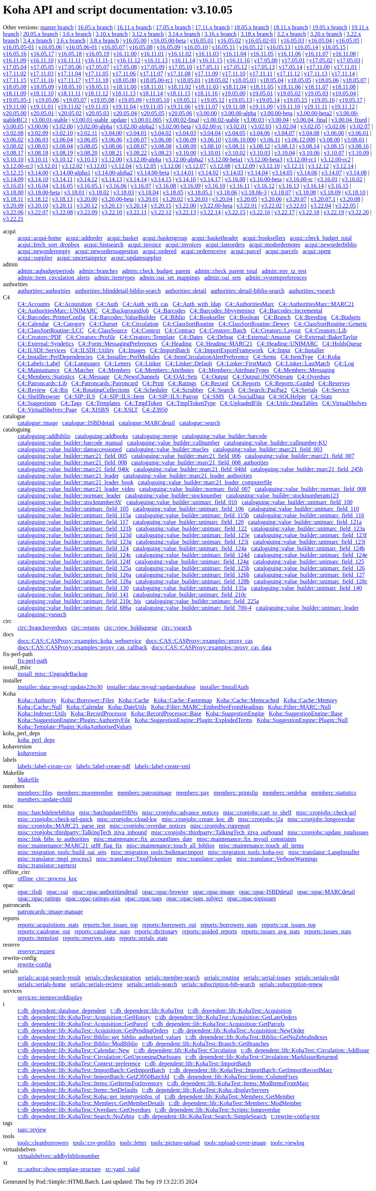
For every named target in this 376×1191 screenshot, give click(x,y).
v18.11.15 (178, 93)
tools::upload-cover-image (235, 1143)
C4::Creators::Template (147, 337)
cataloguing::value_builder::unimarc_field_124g (192, 561)
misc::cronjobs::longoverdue (321, 819)
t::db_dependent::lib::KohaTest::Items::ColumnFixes (236, 1077)
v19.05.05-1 (17, 100)
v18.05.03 (244, 80)
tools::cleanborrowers (43, 1143)
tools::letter (133, 1143)
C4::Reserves (334, 383)
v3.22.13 (186, 212)
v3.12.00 (111, 159)
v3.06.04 (62, 139)
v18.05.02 (216, 80)
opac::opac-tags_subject (194, 898)
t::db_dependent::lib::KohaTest (147, 1011)
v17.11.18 (96, 80)
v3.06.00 (333, 133)
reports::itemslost (38, 938)
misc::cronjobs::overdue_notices (147, 826)
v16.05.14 (306, 47)
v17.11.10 (233, 73)
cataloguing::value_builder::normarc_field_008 (310, 489)
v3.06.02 (13, 139)
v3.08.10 (210, 146)
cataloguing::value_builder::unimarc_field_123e (192, 535)
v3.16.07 (141, 186)
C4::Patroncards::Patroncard (104, 383)
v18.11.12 (96, 93)
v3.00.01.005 (146, 120)
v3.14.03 (233, 173)
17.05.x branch (173, 27)
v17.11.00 (318, 67)
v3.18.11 (13, 199)
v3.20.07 (296, 199)
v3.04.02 (161, 133)
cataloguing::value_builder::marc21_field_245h (306, 469)
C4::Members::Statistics (46, 377)
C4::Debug (220, 337)
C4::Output (215, 377)
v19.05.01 (261, 93)
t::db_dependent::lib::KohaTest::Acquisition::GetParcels (218, 1024)
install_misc (17, 667)
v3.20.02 (173, 199)
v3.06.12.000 (300, 139)
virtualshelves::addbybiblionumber (59, 1156)
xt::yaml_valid (122, 1169)
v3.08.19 (62, 153)
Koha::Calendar (85, 707)
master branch (56, 27)
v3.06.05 (87, 139)
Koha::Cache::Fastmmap (182, 700)
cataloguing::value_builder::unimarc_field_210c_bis (79, 601)
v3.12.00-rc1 (301, 159)
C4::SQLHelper (287, 396)
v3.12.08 (220, 166)
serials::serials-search (152, 984)
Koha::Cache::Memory (310, 700)
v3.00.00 (206, 113)
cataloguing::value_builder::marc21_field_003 (267, 449)
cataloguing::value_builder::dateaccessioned (70, 449)
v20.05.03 (97, 113)
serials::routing (221, 978)
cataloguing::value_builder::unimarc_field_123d (74, 535)
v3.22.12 (161, 212)
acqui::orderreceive (203, 251)
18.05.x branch (251, 27)
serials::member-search (172, 978)
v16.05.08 (140, 47)
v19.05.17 (350, 100)
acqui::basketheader (215, 238)
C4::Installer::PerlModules (128, 357)
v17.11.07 (151, 73)
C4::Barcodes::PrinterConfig (51, 317)
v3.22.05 (345, 206)
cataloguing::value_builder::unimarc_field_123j (309, 542)
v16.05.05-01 (18, 47)
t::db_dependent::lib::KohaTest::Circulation (185, 1050)
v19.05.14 (268, 100)
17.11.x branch (212, 27)
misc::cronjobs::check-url (326, 812)
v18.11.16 (206, 93)
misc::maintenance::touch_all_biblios (170, 845)
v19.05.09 (130, 100)
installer (12, 680)
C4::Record (214, 383)
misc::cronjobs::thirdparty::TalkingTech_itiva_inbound (82, 832)
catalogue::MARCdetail (147, 423)
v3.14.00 (38, 173)
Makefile (13, 773)
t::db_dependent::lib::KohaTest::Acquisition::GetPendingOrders (93, 1030)
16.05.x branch (95, 27)
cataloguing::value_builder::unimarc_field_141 (73, 594)
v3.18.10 (355, 192)
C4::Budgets (346, 317)
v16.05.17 (42, 54)
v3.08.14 (309, 146)
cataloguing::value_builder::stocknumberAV (70, 502)
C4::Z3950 (154, 410)
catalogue (14, 416)
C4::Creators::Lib (326, 330)
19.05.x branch (329, 27)
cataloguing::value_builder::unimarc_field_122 (191, 528)
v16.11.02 (179, 54)
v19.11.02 (69, 106)
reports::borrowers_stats (228, 925)
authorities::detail (185, 291)
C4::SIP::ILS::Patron (173, 396)
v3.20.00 (87, 199)
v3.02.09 (38, 133)
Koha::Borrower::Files (87, 700)
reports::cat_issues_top (289, 925)
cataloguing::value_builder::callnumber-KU (275, 443)
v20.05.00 (14, 113)
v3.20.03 (197, 199)
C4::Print (153, 383)
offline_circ (16, 872)
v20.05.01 (42, 113)
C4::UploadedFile (241, 403)
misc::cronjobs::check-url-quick (55, 819)
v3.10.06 (309, 153)
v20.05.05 (152, 113)
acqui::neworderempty (44, 251)
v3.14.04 (257, 173)
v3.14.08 (356, 173)
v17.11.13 (315, 73)
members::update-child (45, 799)
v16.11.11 (69, 60)
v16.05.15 (334, 47)
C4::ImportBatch (169, 350)
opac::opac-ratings (39, 898)
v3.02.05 (310, 126)
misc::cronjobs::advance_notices (180, 812)
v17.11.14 (343, 73)
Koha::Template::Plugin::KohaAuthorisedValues (75, 727)
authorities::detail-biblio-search (248, 291)
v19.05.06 (47, 100)
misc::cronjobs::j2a (260, 819)
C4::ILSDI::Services (42, 350)
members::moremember (85, 793)
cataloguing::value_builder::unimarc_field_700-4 (193, 608)
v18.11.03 (206, 87)
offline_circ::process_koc (47, 878)
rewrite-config (20, 958)
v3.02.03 (261, 126)
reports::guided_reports (209, 931)
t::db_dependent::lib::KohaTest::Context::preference (79, 1063)
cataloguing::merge (155, 436)
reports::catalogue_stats (102, 931)
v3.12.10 (269, 166)
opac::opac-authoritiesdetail (105, 892)
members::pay (192, 793)
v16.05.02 (229, 40)
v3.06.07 (136, 139)
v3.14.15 (161, 179)
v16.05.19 (97, 54)
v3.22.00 (186, 206)
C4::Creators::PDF (40, 337)
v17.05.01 (293, 60)
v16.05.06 (50, 47)
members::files (35, 793)
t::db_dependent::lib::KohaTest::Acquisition (240, 1011)
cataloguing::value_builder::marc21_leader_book (75, 482)
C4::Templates (103, 403)
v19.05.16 (323, 100)
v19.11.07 (206, 106)
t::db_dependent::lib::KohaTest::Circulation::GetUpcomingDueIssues (99, 1057)
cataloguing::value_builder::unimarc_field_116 (308, 515)
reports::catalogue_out (44, 931)
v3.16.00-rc (299, 179)
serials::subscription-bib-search (218, 984)
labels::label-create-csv (45, 766)
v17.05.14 (290, 67)
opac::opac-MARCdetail (326, 892)
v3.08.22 (136, 153)
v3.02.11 (87, 133)
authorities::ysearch (312, 291)
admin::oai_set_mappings (169, 277)
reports (11, 918)
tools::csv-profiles (94, 1143)
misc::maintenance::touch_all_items (261, 845)
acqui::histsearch (104, 244)
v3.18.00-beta (44, 192)
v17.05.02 (321, 60)
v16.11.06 (289, 54)
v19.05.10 (157, 100)
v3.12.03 (96, 166)
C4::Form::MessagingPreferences (117, 343)
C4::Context (145, 330)
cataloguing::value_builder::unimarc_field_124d (192, 555)
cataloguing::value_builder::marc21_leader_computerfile (205, 482)
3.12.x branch (148, 34)
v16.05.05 (347, 40)
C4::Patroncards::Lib (42, 383)
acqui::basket (122, 238)
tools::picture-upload (175, 1143)
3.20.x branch (326, 34)
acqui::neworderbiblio (331, 244)
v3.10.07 (334, 153)
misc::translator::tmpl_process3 (55, 859)
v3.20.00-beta (117, 199)
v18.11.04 (234, 87)
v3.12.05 (146, 166)
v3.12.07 (195, 166)
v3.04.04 (210, 133)
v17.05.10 (180, 67)
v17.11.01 (345, 67)
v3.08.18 (38, 153)
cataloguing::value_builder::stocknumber (173, 495)
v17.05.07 (97, 67)
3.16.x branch (220, 34)
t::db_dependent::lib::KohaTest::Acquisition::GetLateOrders (226, 1017)
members (14, 786)
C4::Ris (59, 390)
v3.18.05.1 (199, 192)
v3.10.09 (358, 153)
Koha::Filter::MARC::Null (299, 707)
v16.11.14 (183, 60)
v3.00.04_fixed (349, 120)
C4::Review (32, 390)
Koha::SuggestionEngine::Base (305, 713)
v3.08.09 (186, 146)
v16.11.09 (14, 60)
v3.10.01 (210, 153)
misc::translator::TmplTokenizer (134, 859)
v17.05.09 (152, 67)
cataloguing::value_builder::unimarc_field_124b (308, 548)
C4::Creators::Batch (222, 330)
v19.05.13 (240, 100)
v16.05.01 (201, 40)
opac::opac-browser (165, 892)
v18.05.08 (14, 87)
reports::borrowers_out (169, 925)
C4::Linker (148, 363)
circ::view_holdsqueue (130, 627)
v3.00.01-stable (50, 120)
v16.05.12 (251, 47)
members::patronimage (145, 793)
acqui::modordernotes (274, 244)
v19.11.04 (123, 106)
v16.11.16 (238, 60)
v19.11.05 (151, 106)
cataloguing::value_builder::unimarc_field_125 (308, 561)
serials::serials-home (42, 984)
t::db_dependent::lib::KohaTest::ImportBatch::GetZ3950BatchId (93, 1077)
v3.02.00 (62, 126)
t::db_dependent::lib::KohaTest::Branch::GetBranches (205, 1044)
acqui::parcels (281, 251)
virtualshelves (19, 1149)
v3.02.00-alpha (94, 126)
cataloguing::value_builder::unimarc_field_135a (189, 588)
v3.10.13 (87, 159)
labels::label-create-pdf (103, 766)
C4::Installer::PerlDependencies (55, 357)
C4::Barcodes (169, 310)
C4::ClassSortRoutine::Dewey (254, 324)
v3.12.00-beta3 (264, 159)
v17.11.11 (260, 73)
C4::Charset (104, 324)
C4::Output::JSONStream (262, 377)
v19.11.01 (42, 106)
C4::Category (69, 324)
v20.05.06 (180, 113)
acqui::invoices (183, 244)
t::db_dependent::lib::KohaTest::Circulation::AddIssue (305, 1050)
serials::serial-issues (266, 978)
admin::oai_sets (222, 277)
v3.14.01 (183, 173)
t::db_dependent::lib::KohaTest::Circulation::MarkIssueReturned (261, 1057)
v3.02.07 (360, 126)
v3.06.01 (358, 133)
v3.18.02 (99, 192)
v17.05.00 (266, 60)
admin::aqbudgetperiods (46, 271)
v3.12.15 (13, 173)
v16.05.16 (14, 54)
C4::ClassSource (107, 330)
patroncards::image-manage (50, 911)
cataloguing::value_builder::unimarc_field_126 (309, 568)
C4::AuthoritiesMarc (249, 304)
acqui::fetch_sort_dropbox (49, 244)
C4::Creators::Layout (276, 330)
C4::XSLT (125, 410)
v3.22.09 (87, 212)
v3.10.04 (284, 153)
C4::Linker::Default (189, 363)
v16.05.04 (320, 40)
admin (10, 264)
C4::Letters (117, 363)
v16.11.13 (155, 60)
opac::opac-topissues (251, 898)
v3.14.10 (38, 179)
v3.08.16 (358, 146)
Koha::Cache (134, 700)
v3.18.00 (13, 192)
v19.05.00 (233, 93)
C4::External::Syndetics (46, 343)
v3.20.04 (222, 199)
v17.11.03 (42, 73)
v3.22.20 (358, 212)
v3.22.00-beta (216, 206)
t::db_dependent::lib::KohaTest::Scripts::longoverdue (217, 1110)
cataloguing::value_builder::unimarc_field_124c (74, 555)
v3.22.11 (136, 212)
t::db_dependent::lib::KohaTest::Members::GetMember (229, 1096)
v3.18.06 (227, 192)
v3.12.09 (245, 166)
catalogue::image (38, 423)
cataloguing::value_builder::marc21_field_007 (299, 456)
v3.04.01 (136, 133)
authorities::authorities (44, 291)
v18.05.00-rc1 (156, 80)
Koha (9, 694)
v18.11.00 (124, 87)
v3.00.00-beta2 (314, 113)
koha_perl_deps (21, 733)
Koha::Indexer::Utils (42, 713)
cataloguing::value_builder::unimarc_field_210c (189, 594)
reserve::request (36, 951)
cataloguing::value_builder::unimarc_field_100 (297, 502)
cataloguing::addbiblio (44, 436)
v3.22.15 (235, 212)
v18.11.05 (261, 87)
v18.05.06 (327, 80)
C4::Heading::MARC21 (224, 343)
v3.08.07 (136, 146)
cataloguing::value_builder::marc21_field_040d (190, 469)
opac (8, 885)
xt (5, 1162)
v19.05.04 (344, 93)
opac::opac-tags (143, 898)
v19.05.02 (289, 93)
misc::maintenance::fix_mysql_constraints (246, 839)
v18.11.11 (69, 93)
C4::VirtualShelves (344, 403)
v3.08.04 (62, 146)
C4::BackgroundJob (125, 310)
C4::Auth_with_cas (145, 304)
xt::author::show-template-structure (59, 1169)
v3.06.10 (210, 139)
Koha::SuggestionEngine (235, 713)
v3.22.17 (284, 212)
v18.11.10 (42, 93)
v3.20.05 (246, 199)
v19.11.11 (316, 106)
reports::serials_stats (143, 938)
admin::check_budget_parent (156, 271)
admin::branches (98, 271)
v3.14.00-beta (153, 173)
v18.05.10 (70, 87)
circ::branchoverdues (42, 627)
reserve (11, 944)
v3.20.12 (87, 206)
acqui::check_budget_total (321, 238)
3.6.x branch (71, 40)
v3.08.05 (87, 146)
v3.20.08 (350, 199)
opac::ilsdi (30, 892)
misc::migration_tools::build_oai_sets (62, 852)
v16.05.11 (223, 47)
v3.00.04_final (310, 120)
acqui (9, 231)
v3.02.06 (335, 126)
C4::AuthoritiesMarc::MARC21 (316, 304)
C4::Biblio (172, 317)
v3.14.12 (87, 179)
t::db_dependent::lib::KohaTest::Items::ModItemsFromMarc (238, 1083)
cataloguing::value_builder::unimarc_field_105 (73, 509)
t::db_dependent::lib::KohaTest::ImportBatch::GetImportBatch (91, 1070)
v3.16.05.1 (89, 186)
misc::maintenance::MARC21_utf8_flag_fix (70, 845)
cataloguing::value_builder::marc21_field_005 (72, 456)
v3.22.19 (333, 212)
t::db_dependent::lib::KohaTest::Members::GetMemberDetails (91, 1103)
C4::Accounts (34, 304)
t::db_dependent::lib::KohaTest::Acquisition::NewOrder (238, 1030)
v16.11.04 (234, 54)
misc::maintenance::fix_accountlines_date (143, 839)
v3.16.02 (352, 179)
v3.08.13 (284, 146)
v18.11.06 (289, 87)
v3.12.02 (72, 166)
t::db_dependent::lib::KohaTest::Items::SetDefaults (78, 1090)
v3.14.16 (186, 179)
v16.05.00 (135, 40)
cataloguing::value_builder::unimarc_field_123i (192, 542)
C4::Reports (246, 383)
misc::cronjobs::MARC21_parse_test (61, 826)
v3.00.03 (253, 120)
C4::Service (336, 390)
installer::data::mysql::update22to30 (60, 687)
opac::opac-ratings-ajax (92, 898)
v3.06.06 (112, 139)
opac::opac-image (214, 892)
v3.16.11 (239, 186)
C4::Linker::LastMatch (303, 363)
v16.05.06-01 (81, 47)
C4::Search (221, 390)
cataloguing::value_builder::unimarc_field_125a (74, 568)
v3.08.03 (38, 146)
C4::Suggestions (37, 403)
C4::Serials (304, 390)
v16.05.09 (168, 47)
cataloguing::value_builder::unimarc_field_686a (74, 608)
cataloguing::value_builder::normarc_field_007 (194, 489)
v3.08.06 (112, 146)
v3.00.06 (38, 126)
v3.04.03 (186, 133)
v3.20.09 (13, 206)
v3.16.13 (289, 186)
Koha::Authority (37, 700)
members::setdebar (285, 793)
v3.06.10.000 (240, 139)
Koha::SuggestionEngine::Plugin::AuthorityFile (74, 720)
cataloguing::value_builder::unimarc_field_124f (74, 561)
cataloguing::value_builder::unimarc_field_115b (192, 515)
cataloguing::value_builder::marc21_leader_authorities (187, 476)
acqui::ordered (159, 251)
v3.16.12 (264, 186)
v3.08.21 (112, 153)
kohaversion (17, 746)
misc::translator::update (204, 859)
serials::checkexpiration (113, 978)
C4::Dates (191, 337)
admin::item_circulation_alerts (54, 277)
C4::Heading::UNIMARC (287, 343)
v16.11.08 (344, 54)
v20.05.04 (125, 113)
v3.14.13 (111, 179)
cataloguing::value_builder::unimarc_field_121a (305, 522)
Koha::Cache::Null (40, 707)
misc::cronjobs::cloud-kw (127, 819)
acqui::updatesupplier (136, 258)
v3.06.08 (161, 139)
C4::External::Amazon (263, 337)
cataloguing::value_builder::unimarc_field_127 (309, 575)
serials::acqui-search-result (49, 978)
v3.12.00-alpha (143, 159)
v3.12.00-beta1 (225, 159)
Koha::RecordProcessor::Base (166, 713)
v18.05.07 (354, 80)
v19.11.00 (14, 106)
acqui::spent (317, 251)
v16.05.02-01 (260, 40)
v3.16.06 (116, 186)
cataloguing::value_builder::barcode (224, 436)
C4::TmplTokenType (191, 403)
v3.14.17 (210, 179)
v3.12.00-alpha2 (185, 159)
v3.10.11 (38, 159)
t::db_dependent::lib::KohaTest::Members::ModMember (235, 1103)
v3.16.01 (327, 179)
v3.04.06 (259, 133)
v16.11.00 (125, 54)
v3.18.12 (38, 199)
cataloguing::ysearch (42, 614)
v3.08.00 (329, 139)
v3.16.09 (190, 186)
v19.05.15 (295, 100)
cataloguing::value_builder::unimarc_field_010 (181, 502)
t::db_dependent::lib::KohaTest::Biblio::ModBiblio (78, 1044)
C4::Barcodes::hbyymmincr (222, 310)
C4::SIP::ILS (80, 396)
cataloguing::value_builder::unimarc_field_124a (189, 548)
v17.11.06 (123, 73)
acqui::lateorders (225, 244)
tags (7, 1123)
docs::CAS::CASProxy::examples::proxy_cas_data (211, 647)
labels (10, 760)
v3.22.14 (210, 212)
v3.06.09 (186, 139)
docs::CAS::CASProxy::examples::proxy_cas (199, 641)
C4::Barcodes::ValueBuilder (123, 317)
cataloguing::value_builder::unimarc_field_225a (202, 601)
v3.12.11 (294, 166)
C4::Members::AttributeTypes (233, 370)
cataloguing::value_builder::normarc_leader (69, 495)
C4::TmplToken (143, 403)
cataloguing (16, 429)
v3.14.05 (282, 173)
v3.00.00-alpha (238, 113)
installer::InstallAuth (224, 687)
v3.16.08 (165, 186)
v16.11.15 (210, 60)
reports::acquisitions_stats (48, 925)
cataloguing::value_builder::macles (167, 449)
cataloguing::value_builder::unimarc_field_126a (74, 575)
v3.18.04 (148, 192)
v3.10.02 (235, 153)
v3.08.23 (161, 153)
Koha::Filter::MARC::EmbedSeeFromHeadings (207, 707)
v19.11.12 (343, 106)
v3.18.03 (123, 192)
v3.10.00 (186, 153)
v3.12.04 (121, 166)
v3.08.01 (354, 139)
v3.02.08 (13, 133)
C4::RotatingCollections (101, 390)
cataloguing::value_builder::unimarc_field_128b (192, 581)
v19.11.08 (233, 106)
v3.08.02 (13, 146)
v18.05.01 (189, 80)
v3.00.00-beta (276, 113)
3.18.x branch (257, 34)
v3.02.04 (286, 126)
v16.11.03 (207, 54)
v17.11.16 (42, 80)
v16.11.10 (42, 60)
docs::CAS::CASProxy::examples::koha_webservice (79, 641)
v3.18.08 (306, 192)
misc (8, 806)
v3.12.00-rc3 (18, 166)
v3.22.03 (296, 206)
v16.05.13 (278, 47)
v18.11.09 (14, 93)
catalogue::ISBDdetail (88, 423)
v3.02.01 (236, 126)
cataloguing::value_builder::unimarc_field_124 (73, 548)
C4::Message (94, 377)
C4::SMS (213, 396)
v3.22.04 (321, 206)
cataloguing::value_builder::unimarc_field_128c (310, 581)
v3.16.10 (215, 186)
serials (10, 971)
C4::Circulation (140, 324)
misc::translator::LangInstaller (323, 852)
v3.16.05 (62, 186)
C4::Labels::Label (39, 363)
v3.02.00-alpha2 (135, 126)
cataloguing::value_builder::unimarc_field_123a (308, 528)
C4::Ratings (182, 383)
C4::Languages (82, 363)
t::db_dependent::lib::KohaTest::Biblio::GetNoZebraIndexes (256, 1037)
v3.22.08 (62, 212)
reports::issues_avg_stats (271, 931)
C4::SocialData (247, 396)
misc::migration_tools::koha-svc (246, 852)
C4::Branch (277, 317)
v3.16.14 (313, 186)
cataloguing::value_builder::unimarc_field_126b (192, 575)
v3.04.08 (309, 133)
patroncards (16, 905)
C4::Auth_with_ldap (197, 304)
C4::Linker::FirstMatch (244, 363)
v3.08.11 (235, 146)
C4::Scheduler (151, 390)
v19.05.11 (185, 100)
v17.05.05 (42, 67)
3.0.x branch (76, 34)
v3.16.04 (38, 186)
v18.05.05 (299, 80)
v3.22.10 (112, 212)
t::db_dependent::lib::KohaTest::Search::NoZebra (76, 1116)
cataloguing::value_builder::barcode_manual (70, 443)
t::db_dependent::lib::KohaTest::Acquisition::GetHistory (84, 1017)
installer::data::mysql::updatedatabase (151, 687)
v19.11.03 (96, 106)
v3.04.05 (235, 133)
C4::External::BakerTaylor (326, 337)
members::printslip (236, 793)
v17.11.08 (179, 73)
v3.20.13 (111, 206)
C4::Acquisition (73, 304)
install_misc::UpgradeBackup (52, 674)
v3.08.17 (13, 153)
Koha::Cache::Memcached (247, 700)
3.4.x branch (38, 40)
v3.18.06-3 (254, 192)
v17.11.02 (14, 73)
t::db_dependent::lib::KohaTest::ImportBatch (198, 1063)
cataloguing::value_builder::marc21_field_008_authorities (199, 462)
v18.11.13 (123, 93)
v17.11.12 (288, 73)
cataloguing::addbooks (101, 436)
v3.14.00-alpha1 (71, 173)
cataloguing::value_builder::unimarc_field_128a (74, 581)
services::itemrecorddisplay (50, 997)
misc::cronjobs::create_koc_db (198, 819)
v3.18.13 (62, 199)
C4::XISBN (95, 410)
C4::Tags (71, 403)
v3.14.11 (62, 179)
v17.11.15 (14, 80)
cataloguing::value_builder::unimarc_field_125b (192, 568)
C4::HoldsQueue (342, 343)
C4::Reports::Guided (289, 383)
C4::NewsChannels (136, 377)
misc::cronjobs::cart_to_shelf (257, 812)
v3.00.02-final (182, 120)
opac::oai (57, 892)
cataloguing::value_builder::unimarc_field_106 (188, 509)
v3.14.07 (331, 173)
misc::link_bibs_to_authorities (53, 839)
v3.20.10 (38, 206)
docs (8, 634)
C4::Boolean (244, 317)
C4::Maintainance (39, 370)
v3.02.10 (62, 133)
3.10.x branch (111, 34)
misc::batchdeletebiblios (46, 812)
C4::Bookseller (207, 317)
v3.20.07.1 (323, 199)
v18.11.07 (316, 87)
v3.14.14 (136, 179)
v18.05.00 (124, 80)
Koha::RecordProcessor (98, 713)
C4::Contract (179, 330)
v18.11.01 (152, 87)
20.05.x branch (40, 34)
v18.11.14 (151, 93)
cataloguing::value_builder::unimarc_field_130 (73, 588)
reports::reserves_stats (89, 938)
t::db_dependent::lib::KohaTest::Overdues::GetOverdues (84, 1110)
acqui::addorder (84, 238)
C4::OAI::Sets (181, 377)
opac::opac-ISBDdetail (266, 892)
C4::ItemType (297, 357)
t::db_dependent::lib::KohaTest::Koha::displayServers (205, 1090)
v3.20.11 (62, 206)
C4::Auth (107, 304)
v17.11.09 (206, 73)
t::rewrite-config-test (295, 1116)
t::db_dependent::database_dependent (62, 1011)
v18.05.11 (97, 87)
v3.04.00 (111, 133)
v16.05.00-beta (168, 40)
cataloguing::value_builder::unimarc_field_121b (74, 528)
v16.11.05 (262, 54)
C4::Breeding (311, 317)
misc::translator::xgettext (47, 865)
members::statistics (334, 793)
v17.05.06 (70, 67)
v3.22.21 (13, 219)
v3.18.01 (74, 192)
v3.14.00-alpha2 (114, 173)
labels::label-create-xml (162, 766)
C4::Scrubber (187, 390)
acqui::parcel (246, 251)
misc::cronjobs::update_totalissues (328, 832)
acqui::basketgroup (164, 238)
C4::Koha (329, 357)
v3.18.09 (330, 192)
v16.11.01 (152, 54)
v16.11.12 (128, 60)
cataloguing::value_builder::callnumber (173, 443)
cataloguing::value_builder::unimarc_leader (307, 608)
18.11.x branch (290, 27)
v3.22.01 (246, 206)
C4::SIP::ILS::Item (122, 396)
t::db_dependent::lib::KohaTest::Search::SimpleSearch (202, 1116)
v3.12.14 (343, 166)
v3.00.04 (278, 120)
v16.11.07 (316, 54)
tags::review (32, 1129)
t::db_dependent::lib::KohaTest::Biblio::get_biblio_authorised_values (99, 1037)
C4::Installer (309, 350)
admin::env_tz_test (284, 271)
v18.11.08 (343, 87)
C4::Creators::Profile (90, 337)
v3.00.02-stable (221, 120)
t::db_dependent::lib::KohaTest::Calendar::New (74, 1050)
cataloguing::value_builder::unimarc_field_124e (310, 555)
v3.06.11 (270, 139)
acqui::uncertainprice (81, 258)
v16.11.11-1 (99, 60)
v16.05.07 (113, 47)
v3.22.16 (259, 212)
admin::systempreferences (276, 277)
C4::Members (114, 370)
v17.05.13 (263, 67)
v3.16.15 (338, 186)
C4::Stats (321, 396)
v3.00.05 (13, 126)
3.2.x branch (291, 34)
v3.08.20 (87, 153)
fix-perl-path (18, 654)
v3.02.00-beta (175, 126)
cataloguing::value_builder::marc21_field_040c (74, 469)
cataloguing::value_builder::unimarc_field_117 (73, 522)
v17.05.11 (207, 67)
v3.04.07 (284, 133)
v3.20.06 (271, 199)
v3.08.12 (259, 146)
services (12, 991)
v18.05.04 (271, 80)
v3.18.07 (281, 192)
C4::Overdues (313, 377)
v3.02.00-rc (208, 126)
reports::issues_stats (327, 931)
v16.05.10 (196, 47)
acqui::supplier (35, 258)
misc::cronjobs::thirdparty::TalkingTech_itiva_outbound (217, 832)
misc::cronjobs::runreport (220, 826)
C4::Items (264, 357)
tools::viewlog (287, 1143)
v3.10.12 (62, 159)
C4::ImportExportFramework (228, 350)
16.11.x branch (134, 27)
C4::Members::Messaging (304, 370)
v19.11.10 (288, 106)
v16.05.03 (292, 40)
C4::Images (132, 350)
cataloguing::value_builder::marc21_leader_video (76, 489)
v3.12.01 (47, 166)
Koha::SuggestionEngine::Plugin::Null (302, 720)
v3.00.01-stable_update (99, 120)
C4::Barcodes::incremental (291, 310)
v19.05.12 (212, 100)
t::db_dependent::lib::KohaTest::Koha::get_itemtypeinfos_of (89, 1096)
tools (8, 1136)
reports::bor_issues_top (110, 925)
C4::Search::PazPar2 (262, 390)
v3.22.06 (13, 212)
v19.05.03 (316, 93)
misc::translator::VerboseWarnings (277, 859)
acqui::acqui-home (39, 238)
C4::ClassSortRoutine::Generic (330, 324)
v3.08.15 (333, 146)
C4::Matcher (79, 370)
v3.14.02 (208, 173)
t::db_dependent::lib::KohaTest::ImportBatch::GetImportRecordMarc (250, 1070)
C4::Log (344, 363)
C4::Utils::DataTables (292, 403)
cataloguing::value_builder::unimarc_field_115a (74, 515)
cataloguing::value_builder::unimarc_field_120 (188, 522)
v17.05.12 (235, 67)
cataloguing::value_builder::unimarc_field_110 (303, 509)
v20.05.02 (70, 113)
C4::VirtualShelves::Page (47, 410)
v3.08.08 (161, 146)
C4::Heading (177, 343)
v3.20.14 (136, 206)
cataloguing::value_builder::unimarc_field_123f (310, 535)
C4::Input (279, 350)
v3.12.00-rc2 (336, 159)
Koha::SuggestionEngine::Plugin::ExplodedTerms (194, 720)
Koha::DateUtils (127, 707)
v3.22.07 (38, 212)
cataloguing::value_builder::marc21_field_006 (186, 456)
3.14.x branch (184, 34)
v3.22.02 (271, 206)
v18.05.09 (42, 87)
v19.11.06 (179, 106)
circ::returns (85, 627)
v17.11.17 (69, 80)
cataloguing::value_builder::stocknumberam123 (282, 495)
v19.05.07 (75, 100)
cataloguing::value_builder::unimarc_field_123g (74, 542)
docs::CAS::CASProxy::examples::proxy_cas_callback (82, 647)
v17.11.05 (96, 73)
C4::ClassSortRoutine (188, 324)
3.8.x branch (104, 40)
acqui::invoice (144, 244)
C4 (6, 297)
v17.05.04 (14, 67)
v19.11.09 (260, 106)
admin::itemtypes (114, 277)
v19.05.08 (102, 100)
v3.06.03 (38, 139)
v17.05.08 (125, 67)
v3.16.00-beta (265, 179)
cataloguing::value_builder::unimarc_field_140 (306, 588)
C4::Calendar (33, 324)
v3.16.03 (13, 186)
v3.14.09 (13, 179)
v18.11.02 (179, 87)
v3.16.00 (235, 179)
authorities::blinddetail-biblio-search (118, 291)
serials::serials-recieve (96, 984)
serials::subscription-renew (290, 984)
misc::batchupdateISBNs (108, 812)
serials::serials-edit (317, 978)
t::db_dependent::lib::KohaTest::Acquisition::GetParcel (83, 1024)
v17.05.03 (348, 60)
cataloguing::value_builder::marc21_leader (68, 476)
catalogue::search (199, 423)
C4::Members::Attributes (164, 370)
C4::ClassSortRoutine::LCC (51, 330)
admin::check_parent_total (226, 271)
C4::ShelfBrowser (39, 396)
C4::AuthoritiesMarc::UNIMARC (58, 310)
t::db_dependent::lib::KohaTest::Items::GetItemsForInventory (90, 1083)
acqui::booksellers (264, 238)
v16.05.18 (70, 54)
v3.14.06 (307, 173)
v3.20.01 (148, 199)
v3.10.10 (13, 159)
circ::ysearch (177, 627)
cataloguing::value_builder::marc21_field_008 (72, 462)
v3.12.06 (170, 166)
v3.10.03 (260, 153)
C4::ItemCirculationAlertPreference (206, 357)
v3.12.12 (318, 166)
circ (7, 621)
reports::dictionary (156, 931)
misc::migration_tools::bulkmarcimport (157, 852)
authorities (15, 284)
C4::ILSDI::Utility (92, 350)
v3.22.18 (309, 212)
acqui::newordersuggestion (106, 251)
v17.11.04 (69, 73)
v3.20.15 (161, 206)
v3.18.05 (173, 192)
